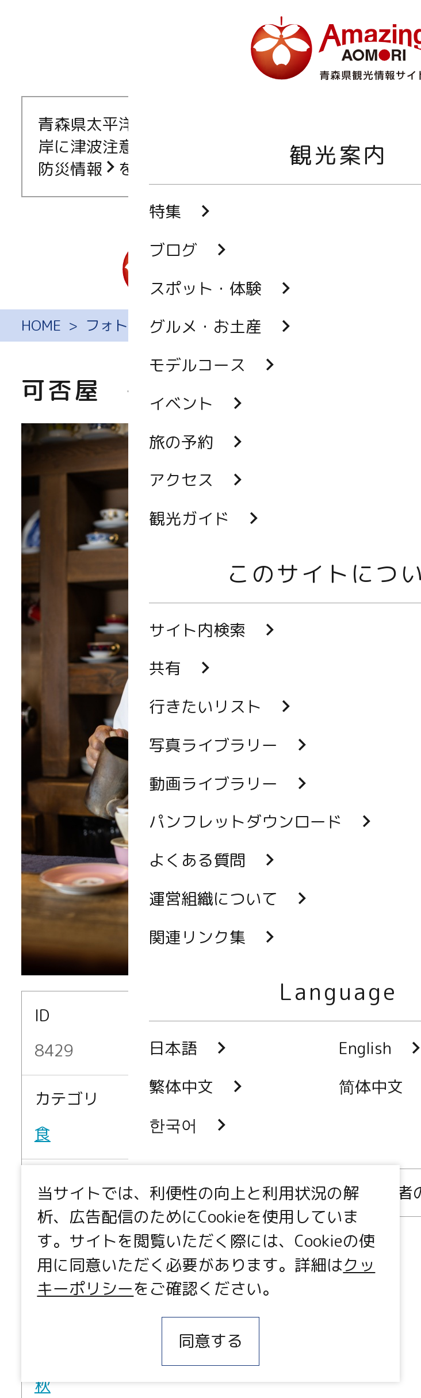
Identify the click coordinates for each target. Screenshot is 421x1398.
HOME (41, 325)
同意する (210, 1341)
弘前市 (59, 1218)
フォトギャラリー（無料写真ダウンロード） (229, 325)
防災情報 (78, 169)
